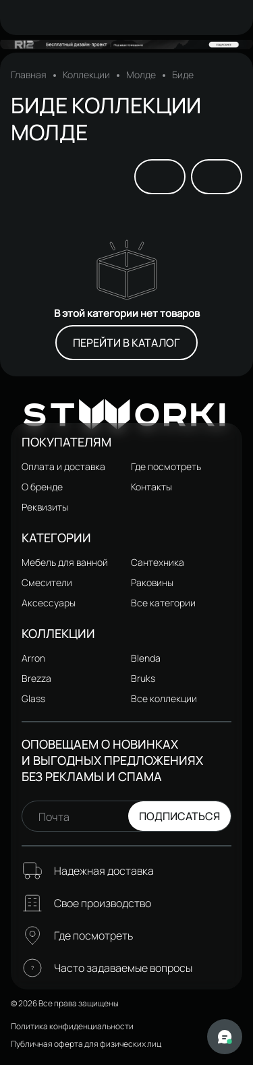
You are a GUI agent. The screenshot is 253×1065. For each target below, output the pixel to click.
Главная (29, 75)
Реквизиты (45, 506)
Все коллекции (164, 698)
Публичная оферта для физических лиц (86, 1043)
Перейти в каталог (126, 342)
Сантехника (157, 562)
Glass (33, 698)
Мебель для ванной (65, 562)
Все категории (163, 602)
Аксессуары (49, 602)
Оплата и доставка (63, 466)
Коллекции (86, 75)
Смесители (47, 582)
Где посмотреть (166, 466)
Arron (33, 658)
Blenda (146, 658)
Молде (141, 75)
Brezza (36, 678)
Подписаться (179, 816)
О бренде (42, 486)
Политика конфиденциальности (72, 1026)
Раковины (152, 582)
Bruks (143, 678)
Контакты (151, 486)
